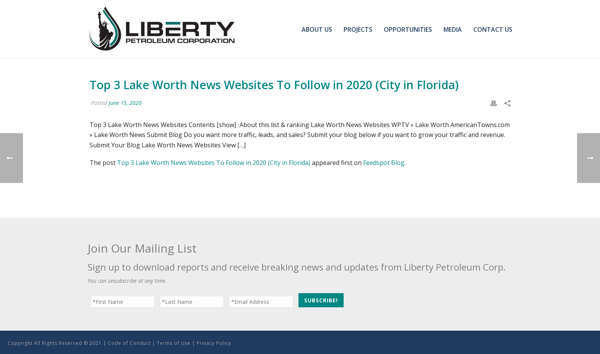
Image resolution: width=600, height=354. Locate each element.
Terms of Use (174, 343)
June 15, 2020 (125, 102)
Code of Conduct (129, 343)
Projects (358, 29)
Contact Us (492, 29)
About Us (317, 29)
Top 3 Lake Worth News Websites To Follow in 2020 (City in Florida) (213, 162)
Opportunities (408, 29)
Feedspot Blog (383, 162)
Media (452, 29)
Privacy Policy (214, 343)
